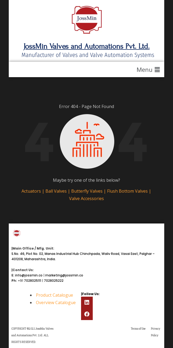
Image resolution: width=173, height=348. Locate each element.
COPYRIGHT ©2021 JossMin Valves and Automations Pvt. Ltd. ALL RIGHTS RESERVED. (32, 335)
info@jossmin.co (29, 275)
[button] (149, 69)
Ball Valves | (58, 191)
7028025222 (54, 280)
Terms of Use (138, 328)
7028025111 (32, 280)
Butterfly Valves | (89, 191)
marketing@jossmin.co (64, 275)
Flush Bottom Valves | (129, 191)
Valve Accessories (86, 198)
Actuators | (33, 191)
